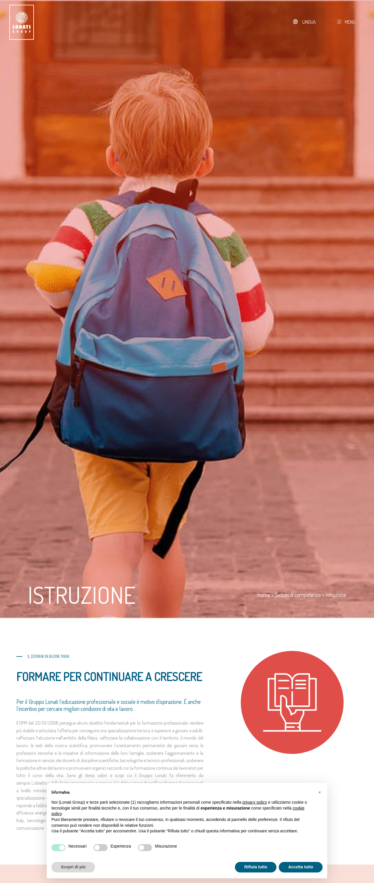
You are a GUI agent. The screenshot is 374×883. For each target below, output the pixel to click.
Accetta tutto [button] (300, 867)
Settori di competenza (298, 595)
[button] (319, 792)
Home (263, 595)
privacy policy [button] (255, 802)
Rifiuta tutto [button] (255, 867)
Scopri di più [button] (73, 867)
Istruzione (335, 595)
